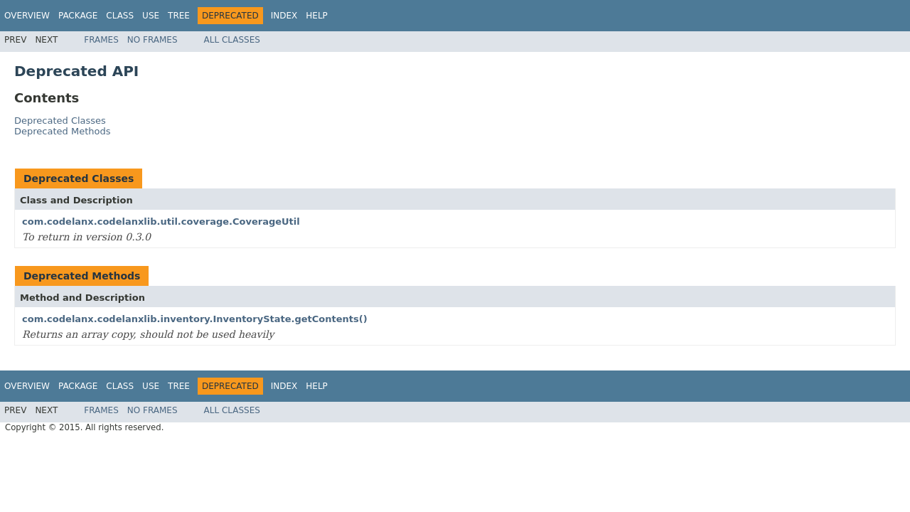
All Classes (232, 40)
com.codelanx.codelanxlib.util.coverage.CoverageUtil (161, 221)
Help (317, 16)
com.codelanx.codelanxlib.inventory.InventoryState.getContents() (195, 319)
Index (284, 16)
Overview (27, 16)
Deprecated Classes (60, 120)
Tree (179, 16)
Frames (101, 40)
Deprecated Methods (62, 131)
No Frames (152, 40)
